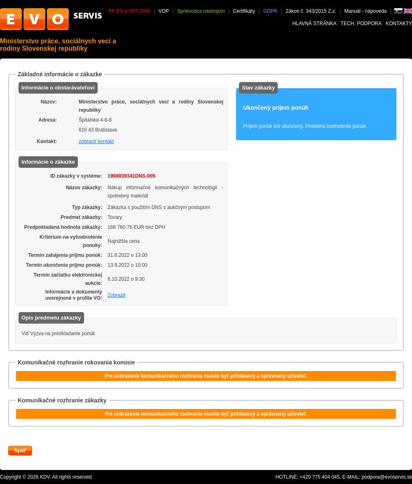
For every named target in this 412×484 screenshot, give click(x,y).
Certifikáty (244, 11)
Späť (20, 450)
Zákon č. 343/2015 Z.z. (311, 11)
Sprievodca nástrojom (201, 11)
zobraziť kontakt (96, 141)
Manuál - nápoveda (366, 11)
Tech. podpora (361, 23)
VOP (164, 11)
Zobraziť (117, 295)
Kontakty (399, 23)
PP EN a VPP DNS (129, 11)
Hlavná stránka (315, 23)
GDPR (270, 11)
